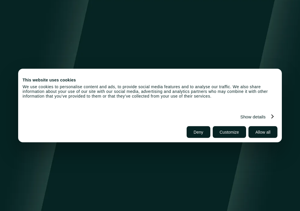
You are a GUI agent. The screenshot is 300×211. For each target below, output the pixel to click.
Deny (198, 132)
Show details (252, 116)
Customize (229, 132)
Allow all (262, 132)
